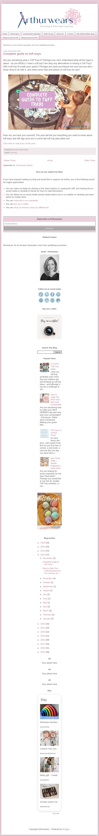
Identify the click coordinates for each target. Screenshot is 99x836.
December (48, 558)
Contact (70, 34)
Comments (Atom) (24, 165)
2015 (43, 652)
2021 (43, 628)
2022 (43, 624)
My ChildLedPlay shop (85, 34)
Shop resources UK (10, 38)
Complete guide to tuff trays (22, 53)
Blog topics (15, 34)
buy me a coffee (20, 204)
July (45, 594)
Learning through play (32, 34)
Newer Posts (10, 160)
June (45, 599)
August (46, 590)
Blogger (66, 829)
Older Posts (89, 160)
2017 (43, 644)
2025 (43, 547)
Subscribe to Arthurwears (49, 219)
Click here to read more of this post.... (20, 143)
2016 (43, 648)
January (47, 619)
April (45, 607)
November (48, 578)
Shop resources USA (29, 38)
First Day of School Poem (56, 432)
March (46, 611)
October (47, 582)
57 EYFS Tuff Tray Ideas (55, 366)
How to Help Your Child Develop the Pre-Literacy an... (51, 570)
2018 (43, 640)
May (45, 603)
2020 (43, 632)
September (48, 586)
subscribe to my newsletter (26, 200)
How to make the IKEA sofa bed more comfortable (56, 400)
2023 (43, 555)
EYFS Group (48, 34)
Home (5, 34)
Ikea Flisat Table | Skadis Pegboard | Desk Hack (56, 463)
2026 (43, 543)
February (47, 615)
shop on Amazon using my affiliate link (31, 207)
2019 (43, 636)
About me (60, 34)
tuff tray (14, 153)
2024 (43, 551)
